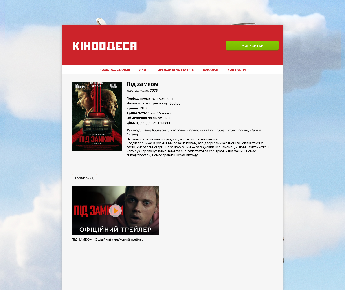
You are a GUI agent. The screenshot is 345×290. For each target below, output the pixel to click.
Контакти (236, 69)
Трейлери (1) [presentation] (84, 178)
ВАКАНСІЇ (210, 69)
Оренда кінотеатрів (176, 69)
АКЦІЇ (144, 69)
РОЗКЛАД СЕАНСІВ (114, 69)
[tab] (84, 178)
